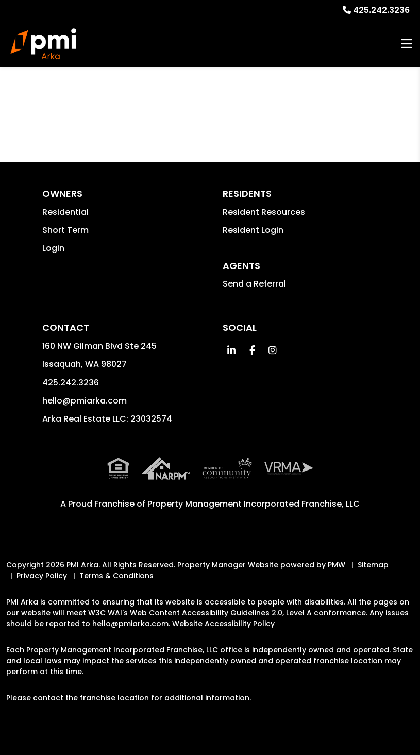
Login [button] (53, 248)
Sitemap (373, 565)
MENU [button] (406, 44)
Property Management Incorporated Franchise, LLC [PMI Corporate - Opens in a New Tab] (253, 504)
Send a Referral (254, 284)
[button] (232, 350)
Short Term (65, 230)
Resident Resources (264, 212)
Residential (65, 212)
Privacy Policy (41, 576)
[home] (43, 43)
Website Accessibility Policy (223, 623)
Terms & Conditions (116, 576)
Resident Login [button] (253, 230)
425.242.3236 (381, 10)
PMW (336, 565)
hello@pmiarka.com (84, 401)
